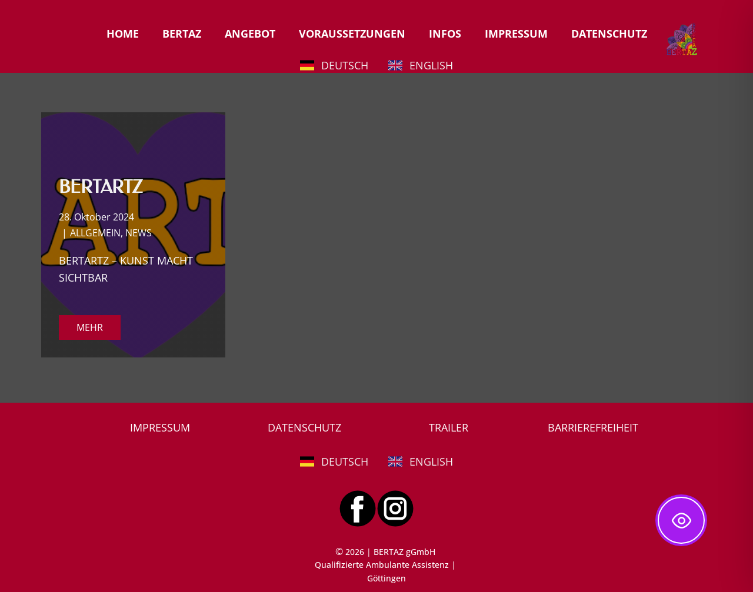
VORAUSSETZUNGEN (352, 33)
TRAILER (448, 427)
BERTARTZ (100, 187)
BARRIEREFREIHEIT (593, 427)
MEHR (89, 327)
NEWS (138, 232)
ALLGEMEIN (95, 232)
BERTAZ (181, 33)
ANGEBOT (250, 33)
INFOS (445, 33)
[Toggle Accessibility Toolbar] (681, 520)
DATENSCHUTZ (609, 33)
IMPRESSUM (516, 33)
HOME (122, 33)
